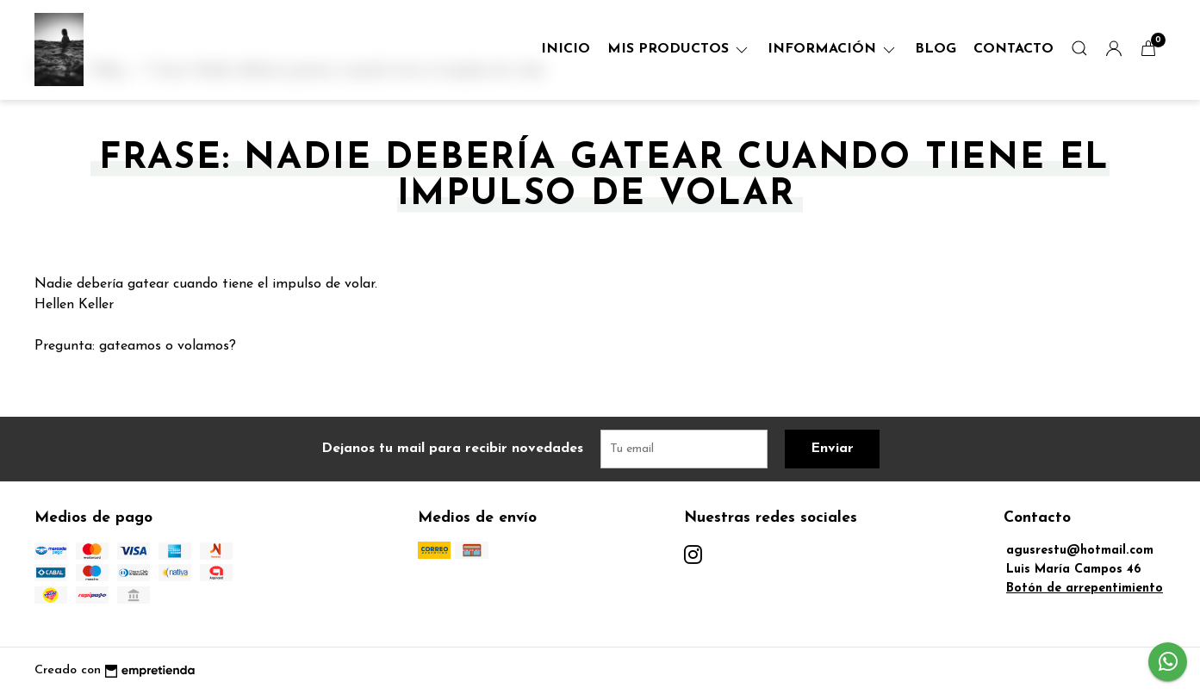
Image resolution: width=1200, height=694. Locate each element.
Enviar (832, 448)
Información (833, 49)
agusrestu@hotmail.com (1079, 550)
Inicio (565, 49)
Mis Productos (678, 49)
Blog (935, 49)
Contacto (1013, 49)
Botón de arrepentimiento (1084, 588)
